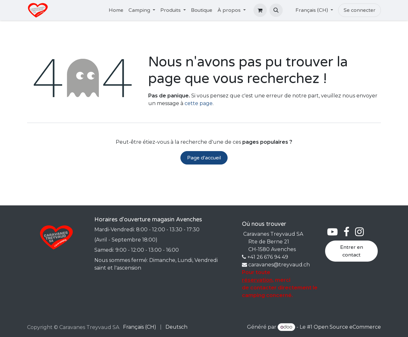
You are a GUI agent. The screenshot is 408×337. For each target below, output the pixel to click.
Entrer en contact (351, 251)
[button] (276, 10)
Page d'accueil (204, 158)
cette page (199, 103)
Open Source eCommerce (347, 327)
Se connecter (359, 10)
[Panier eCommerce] (260, 10)
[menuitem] (116, 10)
